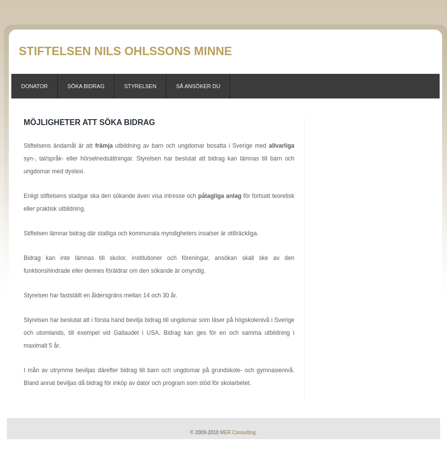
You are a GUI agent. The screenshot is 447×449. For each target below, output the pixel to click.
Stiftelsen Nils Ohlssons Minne (125, 51)
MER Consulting (237, 432)
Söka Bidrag (85, 86)
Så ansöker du (198, 86)
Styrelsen (140, 86)
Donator (34, 86)
